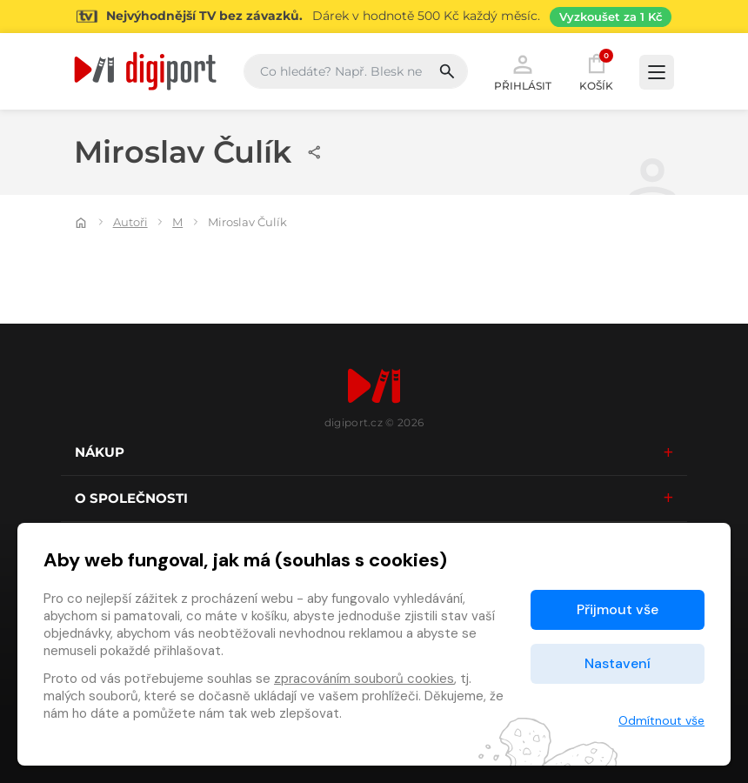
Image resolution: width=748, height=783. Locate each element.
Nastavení (617, 663)
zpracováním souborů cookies (364, 678)
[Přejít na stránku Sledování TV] (374, 16)
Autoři (130, 222)
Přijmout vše (617, 609)
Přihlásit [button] (522, 71)
